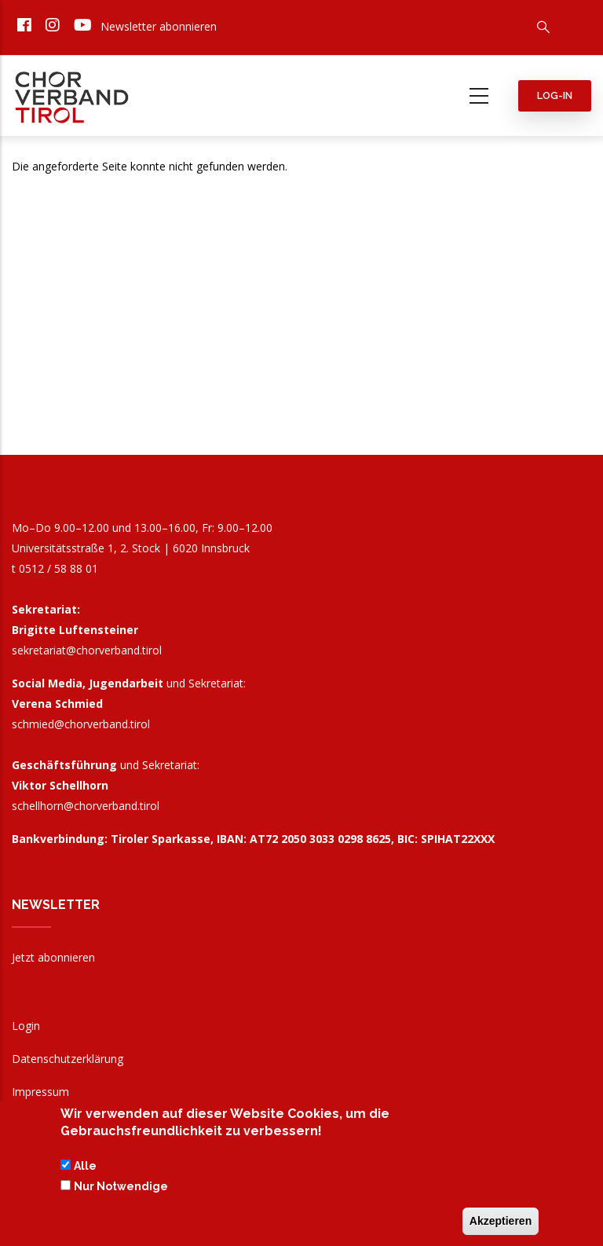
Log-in (554, 95)
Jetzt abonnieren (53, 957)
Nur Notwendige (121, 1190)
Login (26, 1025)
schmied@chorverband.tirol (81, 723)
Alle (85, 1170)
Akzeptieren (501, 1225)
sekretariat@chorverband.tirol (87, 650)
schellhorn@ (85, 805)
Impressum (40, 1091)
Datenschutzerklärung (67, 1058)
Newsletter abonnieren (158, 26)
